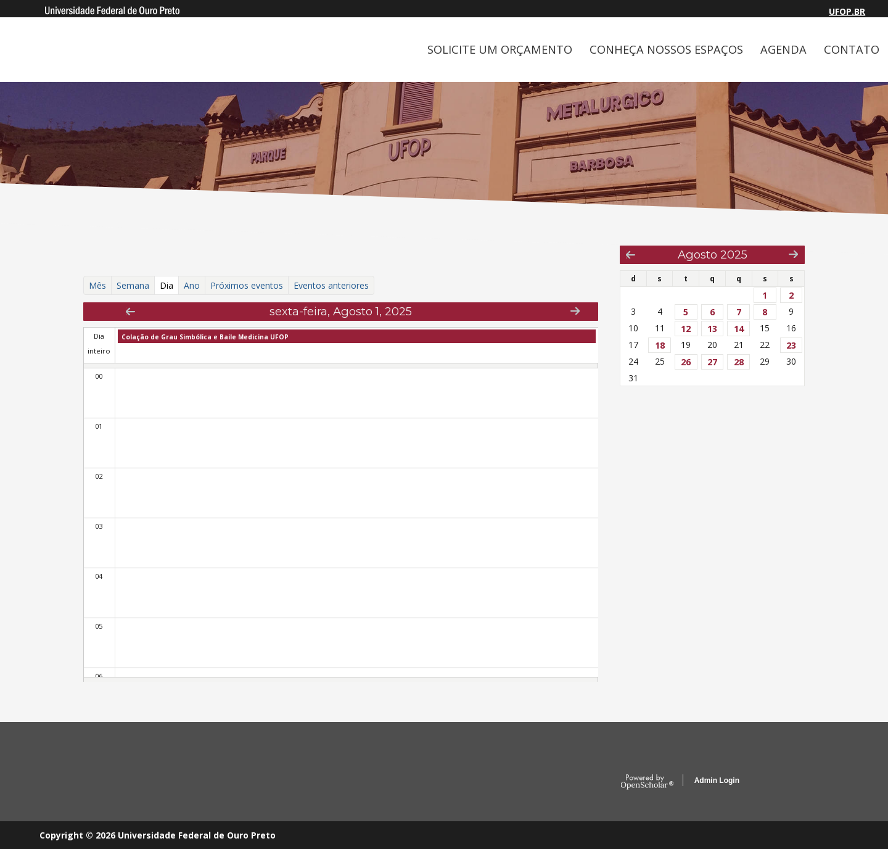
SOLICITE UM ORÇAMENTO (499, 49)
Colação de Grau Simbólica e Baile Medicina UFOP (205, 337)
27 (712, 362)
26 (686, 362)
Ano (192, 285)
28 (739, 362)
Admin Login (716, 780)
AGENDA (783, 49)
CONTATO (851, 49)
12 (686, 328)
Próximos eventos (246, 285)
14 (739, 328)
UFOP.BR (847, 11)
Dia (169, 285)
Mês (97, 285)
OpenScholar (647, 782)
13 (712, 328)
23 (791, 345)
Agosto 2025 (712, 254)
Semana (133, 285)
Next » (575, 311)
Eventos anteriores (331, 285)
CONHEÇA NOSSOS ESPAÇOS (666, 49)
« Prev (130, 311)
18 (660, 345)
